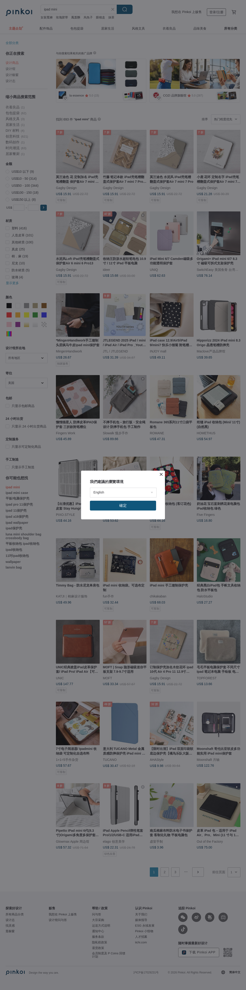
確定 (123, 505)
